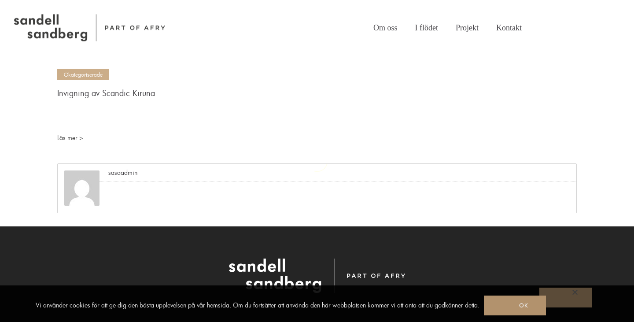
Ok (523, 305)
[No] (565, 297)
